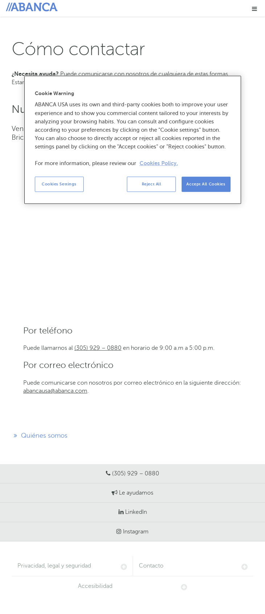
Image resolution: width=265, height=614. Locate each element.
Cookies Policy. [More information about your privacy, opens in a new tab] (159, 163)
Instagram (136, 531)
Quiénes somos (39, 435)
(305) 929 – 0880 (97, 348)
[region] (132, 139)
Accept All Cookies (205, 184)
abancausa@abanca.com (55, 391)
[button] (255, 8)
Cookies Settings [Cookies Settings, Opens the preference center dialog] (59, 184)
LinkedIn (136, 512)
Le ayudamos (136, 493)
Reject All (151, 184)
